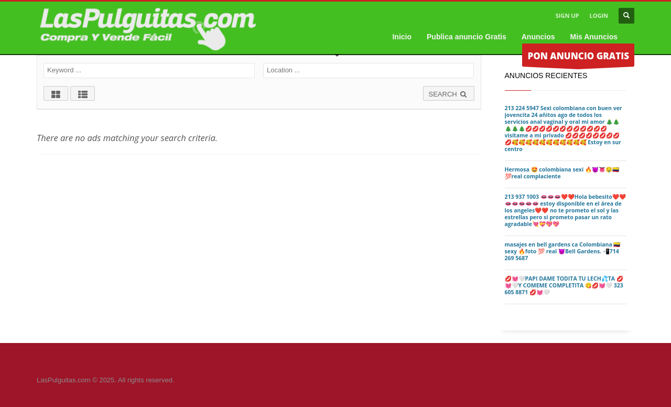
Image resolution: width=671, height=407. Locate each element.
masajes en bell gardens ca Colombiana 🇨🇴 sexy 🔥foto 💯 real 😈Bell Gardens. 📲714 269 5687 (563, 251)
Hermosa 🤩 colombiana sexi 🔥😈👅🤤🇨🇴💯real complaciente (562, 173)
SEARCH (449, 94)
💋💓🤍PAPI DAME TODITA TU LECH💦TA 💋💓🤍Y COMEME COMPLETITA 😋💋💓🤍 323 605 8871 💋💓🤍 (564, 285)
